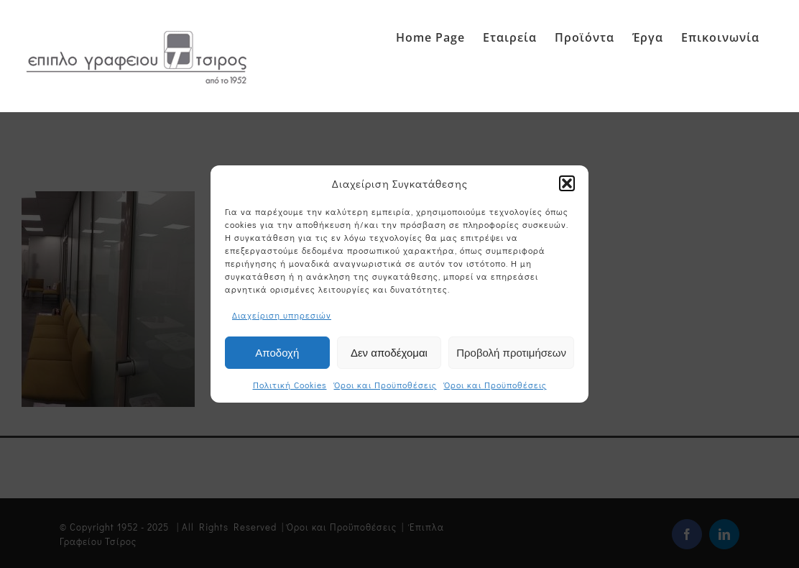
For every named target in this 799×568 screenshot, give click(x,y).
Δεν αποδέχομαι (389, 353)
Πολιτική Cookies (290, 385)
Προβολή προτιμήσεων (511, 353)
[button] (567, 184)
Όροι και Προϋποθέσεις (385, 385)
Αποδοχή (277, 353)
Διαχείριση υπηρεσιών (281, 315)
